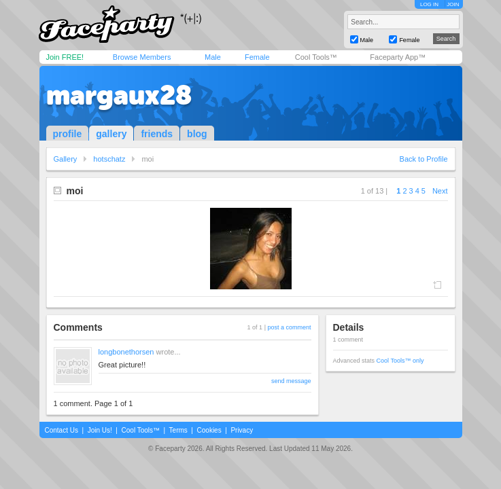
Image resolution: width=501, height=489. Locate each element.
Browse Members (142, 57)
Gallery (65, 159)
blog (197, 133)
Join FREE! (65, 57)
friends (157, 133)
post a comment (289, 327)
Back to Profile (424, 159)
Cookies (209, 430)
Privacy (241, 430)
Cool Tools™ (316, 57)
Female (257, 57)
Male (213, 57)
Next (440, 191)
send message (291, 381)
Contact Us (61, 430)
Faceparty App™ (398, 57)
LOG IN (429, 4)
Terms (178, 430)
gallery (111, 133)
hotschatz (109, 159)
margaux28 (119, 95)
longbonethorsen (126, 352)
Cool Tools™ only (400, 360)
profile (67, 133)
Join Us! (100, 430)
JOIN (453, 4)
